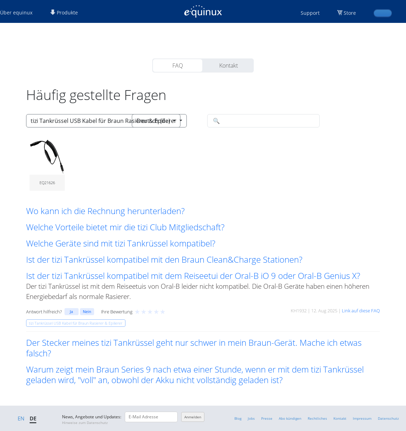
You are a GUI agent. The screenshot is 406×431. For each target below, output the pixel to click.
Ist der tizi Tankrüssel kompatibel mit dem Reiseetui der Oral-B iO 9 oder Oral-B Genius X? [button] (193, 275)
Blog (237, 418)
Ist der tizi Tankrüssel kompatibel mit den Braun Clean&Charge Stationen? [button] (164, 259)
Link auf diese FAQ (361, 310)
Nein (87, 311)
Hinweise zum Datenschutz (85, 422)
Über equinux (16, 12)
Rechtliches (317, 418)
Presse (266, 418)
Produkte (64, 12)
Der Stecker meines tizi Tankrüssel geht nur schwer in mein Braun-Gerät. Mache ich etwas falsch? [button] (194, 347)
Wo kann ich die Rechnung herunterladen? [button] (105, 211)
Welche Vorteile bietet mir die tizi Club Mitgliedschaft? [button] (125, 227)
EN (21, 418)
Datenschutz (388, 418)
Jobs (251, 418)
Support (310, 13)
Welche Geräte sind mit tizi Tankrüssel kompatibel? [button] (120, 243)
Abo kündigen (290, 418)
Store (350, 13)
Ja (71, 311)
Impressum (362, 418)
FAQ (177, 65)
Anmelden (192, 416)
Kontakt (228, 65)
